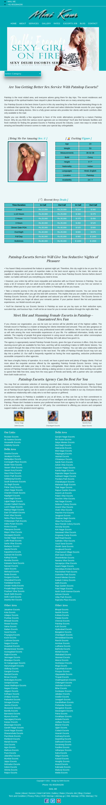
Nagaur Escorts (11, 688)
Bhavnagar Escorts (12, 725)
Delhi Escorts (19, 425)
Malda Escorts (61, 773)
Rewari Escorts (11, 623)
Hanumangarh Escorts (14, 666)
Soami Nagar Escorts (64, 566)
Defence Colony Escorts (65, 504)
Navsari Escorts (11, 566)
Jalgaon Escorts (11, 691)
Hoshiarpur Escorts (63, 663)
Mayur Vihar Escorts (13, 532)
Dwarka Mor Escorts (13, 600)
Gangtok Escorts (11, 671)
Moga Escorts (61, 666)
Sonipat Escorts (11, 683)
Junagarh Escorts (63, 699)
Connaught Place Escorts (15, 462)
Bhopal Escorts (61, 609)
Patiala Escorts (61, 618)
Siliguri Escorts (61, 756)
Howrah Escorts (62, 733)
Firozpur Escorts (62, 671)
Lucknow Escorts (11, 640)
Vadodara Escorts (63, 685)
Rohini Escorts (10, 526)
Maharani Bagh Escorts (65, 484)
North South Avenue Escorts (67, 591)
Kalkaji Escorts (10, 557)
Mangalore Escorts (63, 708)
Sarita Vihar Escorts (13, 543)
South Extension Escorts (15, 481)
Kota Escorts (9, 612)
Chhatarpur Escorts (63, 459)
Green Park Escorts (12, 476)
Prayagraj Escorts (12, 635)
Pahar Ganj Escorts (12, 487)
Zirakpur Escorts (11, 697)
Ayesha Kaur (86, 423)
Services (34, 22)
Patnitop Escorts (62, 623)
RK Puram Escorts (63, 439)
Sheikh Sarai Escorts (64, 546)
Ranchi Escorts (61, 640)
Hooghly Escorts (62, 761)
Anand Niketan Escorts (65, 577)
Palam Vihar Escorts (64, 496)
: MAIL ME (11, 1)
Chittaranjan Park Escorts (15, 521)
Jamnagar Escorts (12, 657)
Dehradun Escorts (12, 764)
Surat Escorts (10, 632)
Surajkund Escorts (63, 549)
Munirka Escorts (11, 560)
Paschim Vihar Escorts (65, 498)
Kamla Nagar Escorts (64, 470)
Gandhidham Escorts (64, 702)
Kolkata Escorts (62, 615)
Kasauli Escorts (62, 758)
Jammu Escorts (11, 705)
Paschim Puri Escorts (64, 513)
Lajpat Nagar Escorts (13, 501)
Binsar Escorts (10, 677)
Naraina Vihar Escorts (64, 560)
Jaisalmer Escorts (12, 609)
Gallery (46, 22)
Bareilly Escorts (11, 711)
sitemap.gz (60, 796)
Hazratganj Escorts (12, 719)
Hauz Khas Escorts (12, 473)
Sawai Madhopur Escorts (15, 685)
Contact (93, 22)
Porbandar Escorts (63, 705)
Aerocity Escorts (62, 527)
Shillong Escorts (11, 668)
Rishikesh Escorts (12, 739)
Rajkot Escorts (10, 654)
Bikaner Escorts (62, 725)
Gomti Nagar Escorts (13, 730)
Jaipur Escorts (87, 425)
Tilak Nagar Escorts (63, 487)
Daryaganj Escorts (12, 535)
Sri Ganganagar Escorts (14, 663)
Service (32, 793)
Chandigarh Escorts (53, 425)
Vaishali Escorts (62, 456)
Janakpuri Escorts (12, 456)
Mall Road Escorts (63, 538)
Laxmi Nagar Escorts (13, 507)
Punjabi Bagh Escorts (13, 588)
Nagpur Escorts (11, 643)
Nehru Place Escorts (13, 518)
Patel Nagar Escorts (64, 588)
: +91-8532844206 (14, 4)
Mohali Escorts (61, 652)
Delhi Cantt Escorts (12, 597)
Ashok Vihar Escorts (64, 465)
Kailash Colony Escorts (65, 580)
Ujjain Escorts (61, 728)
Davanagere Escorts (64, 711)
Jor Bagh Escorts (11, 484)
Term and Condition (17, 796)
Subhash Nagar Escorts (65, 476)
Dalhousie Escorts (63, 742)
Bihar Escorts (61, 688)
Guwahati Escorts (12, 646)
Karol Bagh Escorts (12, 498)
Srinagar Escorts (11, 702)
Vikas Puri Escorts (63, 521)
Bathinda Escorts (62, 649)
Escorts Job (70, 22)
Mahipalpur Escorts (12, 459)
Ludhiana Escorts (62, 646)
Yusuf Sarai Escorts (63, 543)
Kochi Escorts (10, 638)
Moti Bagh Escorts (63, 445)
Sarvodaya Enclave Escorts (67, 569)
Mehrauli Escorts (11, 571)
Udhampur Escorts (63, 750)
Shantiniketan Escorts (64, 558)
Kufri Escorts (60, 626)
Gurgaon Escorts (11, 577)
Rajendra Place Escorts (65, 600)
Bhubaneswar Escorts (13, 649)
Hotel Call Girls (43, 793)
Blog (82, 22)
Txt (95, 796)
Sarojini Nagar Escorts (65, 437)
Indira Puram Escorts (13, 524)
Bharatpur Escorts (12, 660)
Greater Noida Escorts (14, 586)
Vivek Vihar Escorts (63, 510)
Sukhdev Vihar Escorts (65, 541)
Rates (57, 22)
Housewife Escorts (12, 442)
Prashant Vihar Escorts (14, 591)
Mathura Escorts (11, 750)
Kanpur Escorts (11, 722)
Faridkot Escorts (62, 747)
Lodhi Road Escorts (12, 541)
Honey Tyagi (19, 423)
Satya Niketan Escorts (65, 442)
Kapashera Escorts (12, 552)
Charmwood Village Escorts (67, 552)
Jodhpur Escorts (62, 722)
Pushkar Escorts (11, 618)
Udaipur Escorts (11, 615)
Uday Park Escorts (63, 597)
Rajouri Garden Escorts (65, 490)
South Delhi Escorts (13, 594)
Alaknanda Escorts (63, 448)
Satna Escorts (10, 626)
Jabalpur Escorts (62, 694)
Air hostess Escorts (12, 439)
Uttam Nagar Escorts (13, 490)
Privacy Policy (34, 796)
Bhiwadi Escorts (11, 621)
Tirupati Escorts (62, 677)
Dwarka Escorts (11, 453)
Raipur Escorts (10, 773)
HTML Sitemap (86, 796)
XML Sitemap (72, 796)
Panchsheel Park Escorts (66, 572)
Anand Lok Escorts (63, 493)
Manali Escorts (10, 742)
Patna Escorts (61, 713)
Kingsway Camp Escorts (66, 535)
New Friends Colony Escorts (67, 524)
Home (14, 22)
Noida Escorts (10, 574)
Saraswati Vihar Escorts (65, 532)
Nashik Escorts (61, 612)
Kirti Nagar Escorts (63, 529)
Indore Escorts (10, 767)
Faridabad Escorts (12, 583)
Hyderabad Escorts (63, 629)
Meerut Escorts (61, 660)
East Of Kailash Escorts (14, 512)
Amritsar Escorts (62, 643)
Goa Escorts (9, 744)
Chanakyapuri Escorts (65, 482)
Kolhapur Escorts (11, 694)
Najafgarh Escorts (12, 496)
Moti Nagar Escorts (63, 451)
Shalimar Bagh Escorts (65, 518)
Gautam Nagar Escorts (65, 468)
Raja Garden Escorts (64, 586)
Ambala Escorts (62, 719)
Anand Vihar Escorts (64, 507)
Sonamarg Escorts (63, 744)
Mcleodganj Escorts (12, 680)
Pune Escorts (10, 753)
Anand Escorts (61, 764)
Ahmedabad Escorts (64, 638)
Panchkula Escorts (12, 736)
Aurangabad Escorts (13, 652)
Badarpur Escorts (11, 546)
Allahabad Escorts (63, 654)
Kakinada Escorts (63, 767)
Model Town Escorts (13, 465)
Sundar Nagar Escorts (14, 538)
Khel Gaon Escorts (63, 555)
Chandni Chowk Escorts (14, 493)
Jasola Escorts (10, 549)
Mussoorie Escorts (12, 708)
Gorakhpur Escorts (63, 716)
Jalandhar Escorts (12, 756)
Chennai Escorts (62, 621)
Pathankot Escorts (12, 699)
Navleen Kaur (53, 423)
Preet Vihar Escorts (12, 515)
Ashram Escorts (62, 594)
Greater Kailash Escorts (14, 504)
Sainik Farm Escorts (64, 462)
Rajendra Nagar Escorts (65, 473)
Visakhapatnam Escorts (65, 680)
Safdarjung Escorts (12, 479)
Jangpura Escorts (63, 515)
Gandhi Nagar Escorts (14, 728)
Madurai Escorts (62, 770)
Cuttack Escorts (62, 730)
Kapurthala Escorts (63, 668)
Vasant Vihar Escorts (13, 467)
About (22, 22)
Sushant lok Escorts (13, 555)
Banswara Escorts (12, 713)
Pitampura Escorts (12, 529)
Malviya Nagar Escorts (14, 510)
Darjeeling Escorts (63, 739)
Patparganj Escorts (63, 453)
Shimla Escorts (10, 770)
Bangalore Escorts (63, 632)
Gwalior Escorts (62, 697)
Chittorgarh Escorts (63, 683)
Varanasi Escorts (62, 657)
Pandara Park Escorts (64, 479)
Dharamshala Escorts (13, 733)
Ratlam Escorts (11, 629)
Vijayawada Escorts (63, 674)
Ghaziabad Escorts (12, 580)
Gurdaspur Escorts (63, 691)
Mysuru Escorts (11, 716)
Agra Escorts (10, 747)
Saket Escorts (10, 569)
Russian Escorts (11, 437)
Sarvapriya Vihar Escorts (66, 563)
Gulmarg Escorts (62, 736)
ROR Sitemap (47, 796)
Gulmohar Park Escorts (65, 574)
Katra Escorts (61, 753)
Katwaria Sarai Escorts (14, 563)
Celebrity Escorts (11, 445)
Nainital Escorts (11, 674)
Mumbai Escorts (11, 758)
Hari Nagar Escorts (63, 501)
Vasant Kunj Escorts (13, 470)
